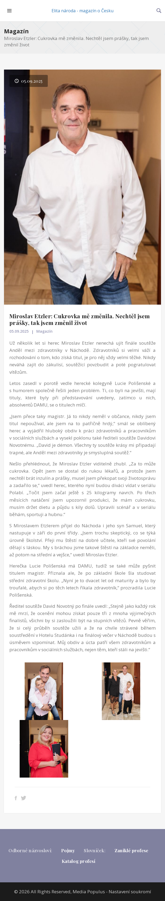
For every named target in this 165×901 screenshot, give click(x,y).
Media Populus (89, 891)
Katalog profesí (78, 861)
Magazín (16, 31)
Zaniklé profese (131, 850)
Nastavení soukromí (130, 891)
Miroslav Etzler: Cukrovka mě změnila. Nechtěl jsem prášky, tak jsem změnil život (79, 319)
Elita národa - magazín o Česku (82, 11)
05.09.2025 (19, 331)
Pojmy (68, 850)
